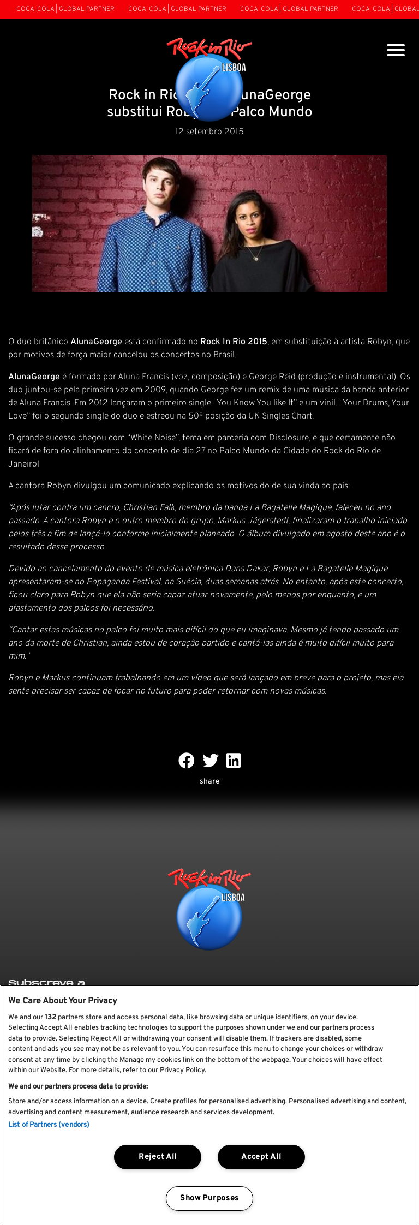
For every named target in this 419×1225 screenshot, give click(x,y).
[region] (209, 1105)
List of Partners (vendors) (48, 1125)
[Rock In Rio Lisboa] (210, 80)
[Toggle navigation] (396, 51)
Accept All (261, 1157)
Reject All (158, 1157)
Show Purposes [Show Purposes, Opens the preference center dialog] (209, 1198)
